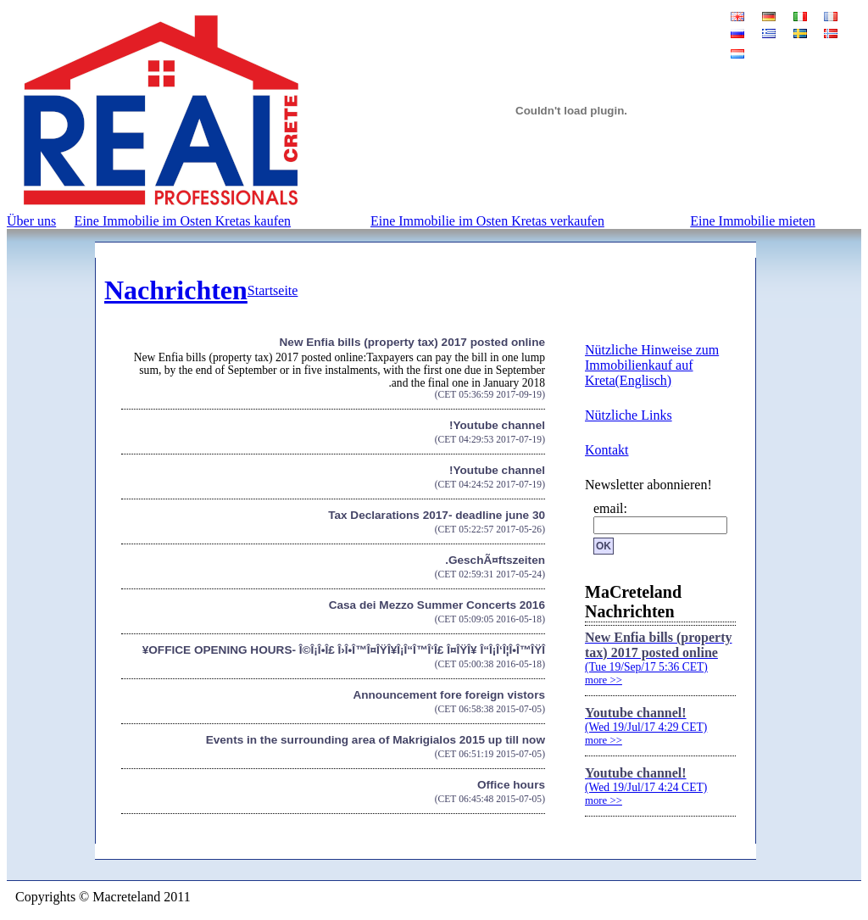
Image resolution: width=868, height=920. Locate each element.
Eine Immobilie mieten (752, 221)
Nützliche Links (628, 415)
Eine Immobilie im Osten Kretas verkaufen (487, 221)
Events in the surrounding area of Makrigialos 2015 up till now (375, 739)
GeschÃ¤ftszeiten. (495, 560)
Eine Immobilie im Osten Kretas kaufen (183, 221)
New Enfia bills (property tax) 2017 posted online (412, 342)
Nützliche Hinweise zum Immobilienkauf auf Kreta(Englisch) (652, 365)
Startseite (273, 290)
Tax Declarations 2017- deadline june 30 (436, 515)
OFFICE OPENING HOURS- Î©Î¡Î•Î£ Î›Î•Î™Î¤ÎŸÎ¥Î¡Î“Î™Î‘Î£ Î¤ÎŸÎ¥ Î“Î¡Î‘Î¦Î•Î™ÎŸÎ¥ (343, 650)
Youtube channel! (497, 425)
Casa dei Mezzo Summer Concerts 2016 (437, 605)
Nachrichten (176, 290)
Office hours (511, 784)
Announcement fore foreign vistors (449, 695)
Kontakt (607, 450)
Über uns (31, 221)
